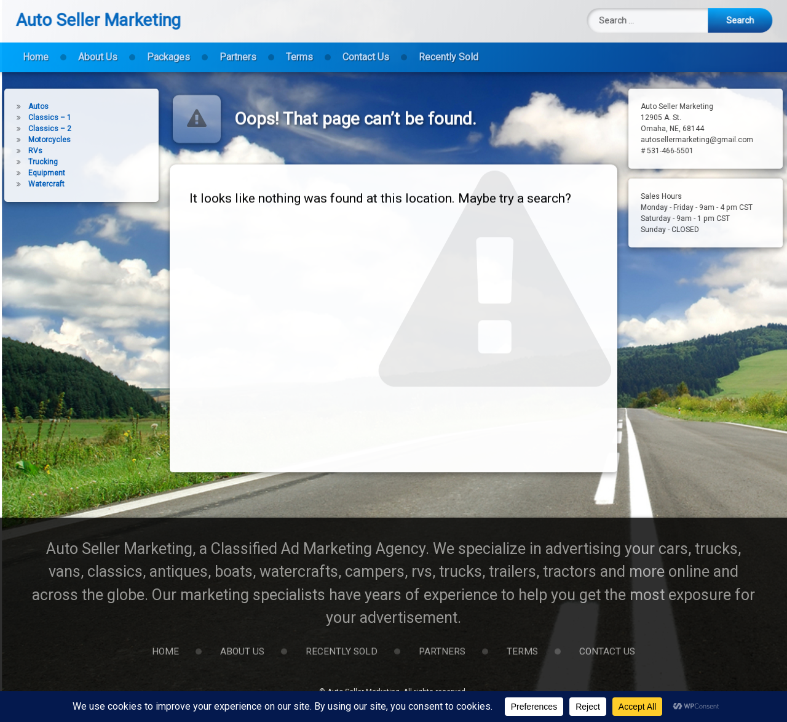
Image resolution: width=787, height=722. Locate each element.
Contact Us (365, 49)
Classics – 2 (33, 128)
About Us (97, 49)
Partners (237, 49)
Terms (299, 49)
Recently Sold (448, 49)
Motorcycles (33, 139)
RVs (19, 150)
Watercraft (30, 184)
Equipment (30, 173)
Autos (22, 106)
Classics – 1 (33, 117)
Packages (168, 49)
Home (36, 49)
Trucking (27, 162)
